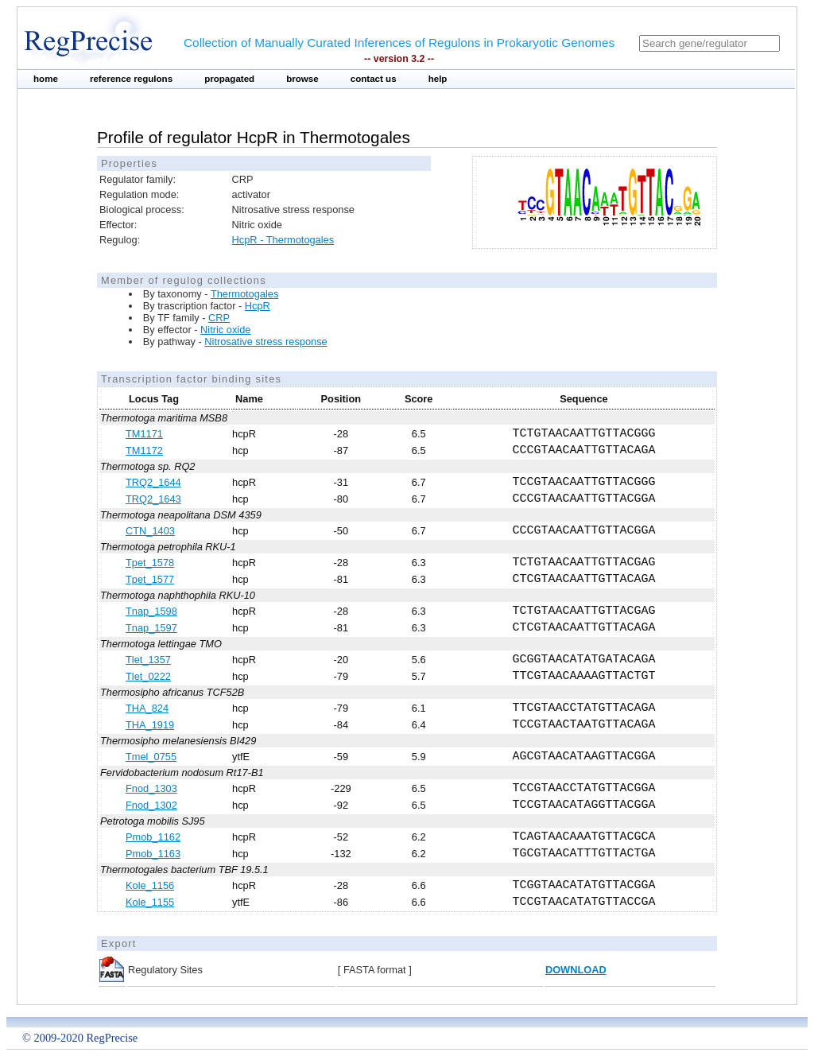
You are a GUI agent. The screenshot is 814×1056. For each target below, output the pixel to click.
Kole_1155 (150, 902)
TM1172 (144, 450)
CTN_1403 (150, 531)
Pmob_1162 (153, 837)
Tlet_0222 (148, 676)
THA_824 (147, 708)
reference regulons (131, 78)
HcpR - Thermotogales (283, 240)
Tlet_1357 (148, 660)
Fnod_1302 (151, 805)
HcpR (257, 306)
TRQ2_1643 (153, 499)
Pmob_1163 (153, 854)
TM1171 (144, 434)
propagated (229, 78)
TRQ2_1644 (153, 482)
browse (302, 78)
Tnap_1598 (151, 611)
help (438, 78)
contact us (374, 78)
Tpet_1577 (150, 579)
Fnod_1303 (151, 788)
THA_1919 (150, 725)
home (45, 78)
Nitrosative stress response (265, 341)
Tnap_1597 (151, 628)
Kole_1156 (150, 885)
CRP (219, 318)
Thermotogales (244, 294)
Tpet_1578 (150, 563)
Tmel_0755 (151, 757)
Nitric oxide (225, 330)
